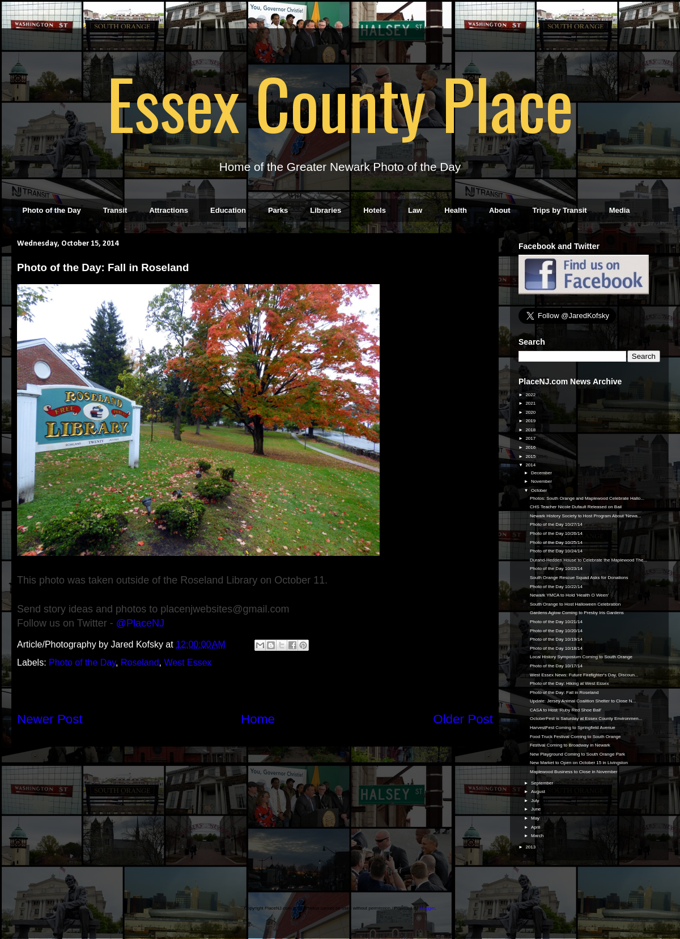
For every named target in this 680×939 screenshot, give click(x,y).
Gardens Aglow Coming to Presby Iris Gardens (577, 612)
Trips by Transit (560, 210)
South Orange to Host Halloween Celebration (575, 604)
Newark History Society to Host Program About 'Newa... (585, 515)
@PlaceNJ (140, 623)
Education (228, 210)
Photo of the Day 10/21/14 (556, 621)
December (542, 472)
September (542, 783)
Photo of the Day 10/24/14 (556, 551)
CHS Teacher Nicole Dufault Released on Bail (576, 506)
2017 (531, 438)
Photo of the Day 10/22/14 (556, 586)
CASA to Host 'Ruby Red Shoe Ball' (565, 710)
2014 (531, 465)
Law (415, 210)
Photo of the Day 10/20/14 (556, 630)
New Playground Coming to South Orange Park (577, 754)
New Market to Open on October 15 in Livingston (579, 762)
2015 (531, 456)
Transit (115, 210)
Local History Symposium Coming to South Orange (581, 656)
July (535, 800)
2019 (531, 420)
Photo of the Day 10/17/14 (556, 665)
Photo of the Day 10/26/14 (556, 533)
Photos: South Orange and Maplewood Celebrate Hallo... (587, 498)
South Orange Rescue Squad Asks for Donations (579, 577)
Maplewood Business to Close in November (574, 771)
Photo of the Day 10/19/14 (556, 639)
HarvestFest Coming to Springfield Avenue (572, 727)
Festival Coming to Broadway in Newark (570, 745)
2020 (531, 412)
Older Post (463, 719)
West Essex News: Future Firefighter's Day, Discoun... (584, 675)
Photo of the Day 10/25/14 (556, 542)
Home (258, 719)
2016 (531, 447)
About (500, 210)
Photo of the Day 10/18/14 (556, 648)
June (536, 809)
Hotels (374, 210)
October (540, 490)
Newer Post (50, 719)
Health (455, 210)
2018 (531, 429)
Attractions (168, 210)
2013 (531, 847)
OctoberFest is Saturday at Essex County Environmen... (586, 718)
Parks (278, 210)
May (536, 818)
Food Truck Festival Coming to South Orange (575, 736)
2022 (531, 394)
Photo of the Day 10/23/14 (556, 568)
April (536, 827)
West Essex (187, 662)
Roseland (140, 662)
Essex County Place (340, 102)
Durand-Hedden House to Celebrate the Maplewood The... (588, 560)
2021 (531, 403)
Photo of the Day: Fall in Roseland (564, 692)
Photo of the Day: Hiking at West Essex (569, 683)
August (538, 791)
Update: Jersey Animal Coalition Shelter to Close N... (583, 701)
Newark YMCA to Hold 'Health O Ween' (569, 595)
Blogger (427, 908)
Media (619, 210)
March (538, 835)
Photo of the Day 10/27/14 (556, 524)
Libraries (325, 210)
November (542, 481)
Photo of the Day (52, 210)
